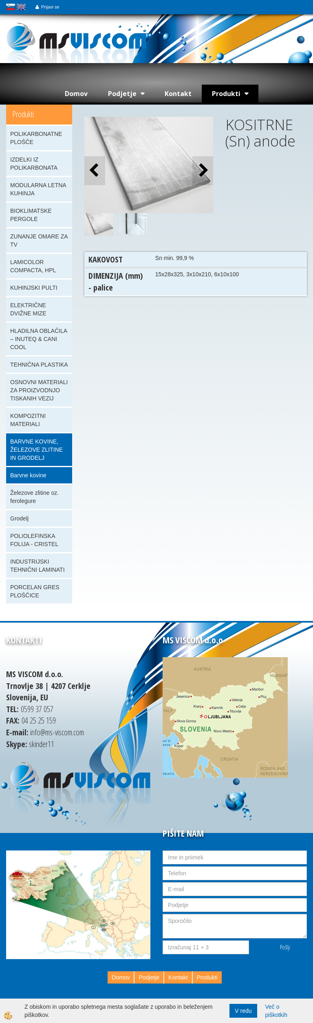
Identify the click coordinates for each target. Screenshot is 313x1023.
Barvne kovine (28, 475)
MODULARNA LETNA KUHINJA (38, 189)
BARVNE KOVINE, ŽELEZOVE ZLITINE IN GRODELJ (36, 449)
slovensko (10, 7)
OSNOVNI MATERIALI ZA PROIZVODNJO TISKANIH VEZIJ (39, 390)
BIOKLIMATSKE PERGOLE (31, 215)
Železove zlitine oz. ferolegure (34, 497)
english (21, 7)
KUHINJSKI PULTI (33, 287)
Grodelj (19, 518)
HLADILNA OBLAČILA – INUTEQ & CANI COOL (38, 339)
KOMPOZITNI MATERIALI (28, 420)
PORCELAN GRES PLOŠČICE (35, 591)
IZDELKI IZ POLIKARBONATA (33, 163)
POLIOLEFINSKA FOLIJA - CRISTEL (34, 540)
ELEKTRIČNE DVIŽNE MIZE (28, 309)
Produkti (226, 93)
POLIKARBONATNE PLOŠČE (36, 138)
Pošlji (285, 947)
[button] (202, 170)
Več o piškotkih (276, 1010)
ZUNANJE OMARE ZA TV (39, 240)
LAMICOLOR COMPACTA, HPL (33, 266)
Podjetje (122, 93)
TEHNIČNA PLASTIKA (39, 364)
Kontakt (178, 93)
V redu (243, 1011)
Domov (76, 93)
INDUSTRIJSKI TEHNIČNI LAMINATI (37, 565)
